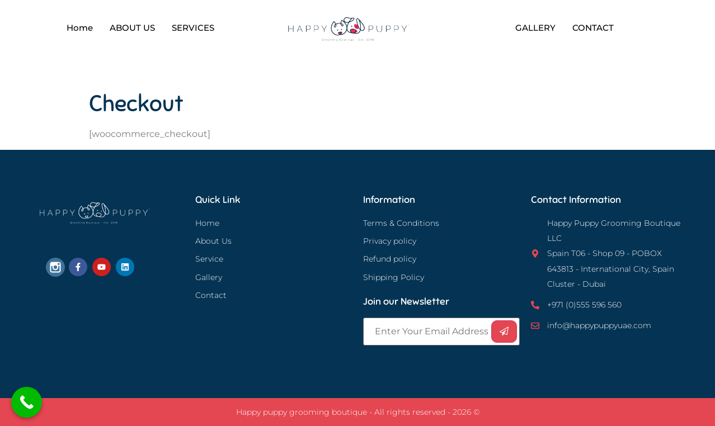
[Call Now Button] (26, 402)
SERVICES (193, 27)
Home (80, 27)
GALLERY (535, 27)
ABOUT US (132, 27)
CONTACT (593, 27)
